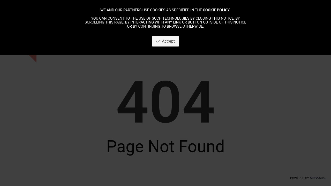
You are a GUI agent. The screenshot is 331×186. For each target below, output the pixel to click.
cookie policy (216, 10)
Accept (165, 41)
